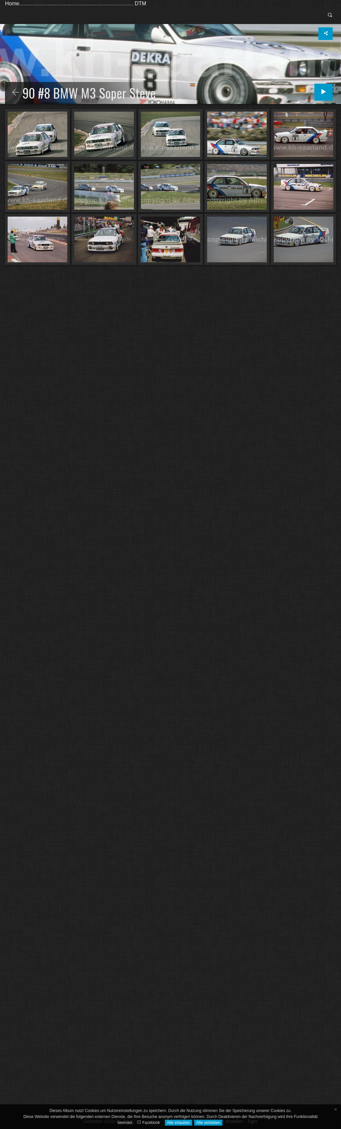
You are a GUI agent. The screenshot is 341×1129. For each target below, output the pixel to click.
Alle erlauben (178, 1122)
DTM (140, 3)
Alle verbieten (208, 1122)
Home (12, 3)
